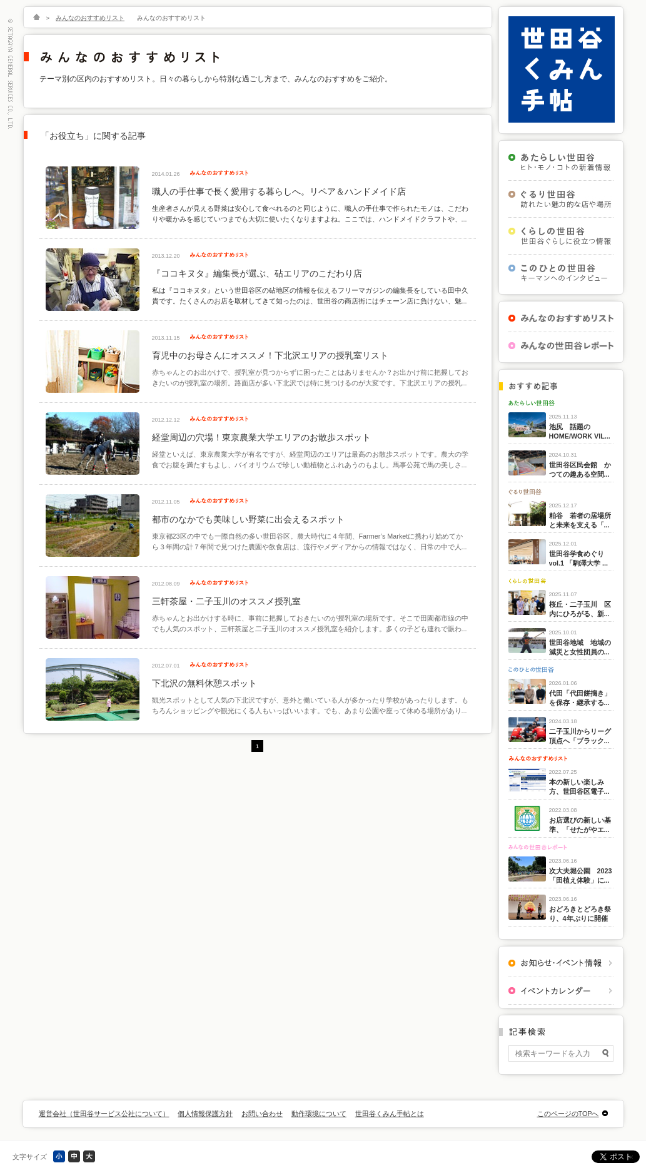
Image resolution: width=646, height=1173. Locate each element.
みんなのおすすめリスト (90, 17)
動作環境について (318, 1113)
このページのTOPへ (568, 1113)
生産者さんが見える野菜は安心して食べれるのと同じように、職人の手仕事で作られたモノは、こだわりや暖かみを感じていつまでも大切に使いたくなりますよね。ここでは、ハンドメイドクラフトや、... (310, 213)
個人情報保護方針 (205, 1113)
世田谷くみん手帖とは (389, 1113)
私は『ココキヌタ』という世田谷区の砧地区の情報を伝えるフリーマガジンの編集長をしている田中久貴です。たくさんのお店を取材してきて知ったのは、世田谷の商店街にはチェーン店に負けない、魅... (310, 295)
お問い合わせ (262, 1113)
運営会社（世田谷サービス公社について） (104, 1113)
